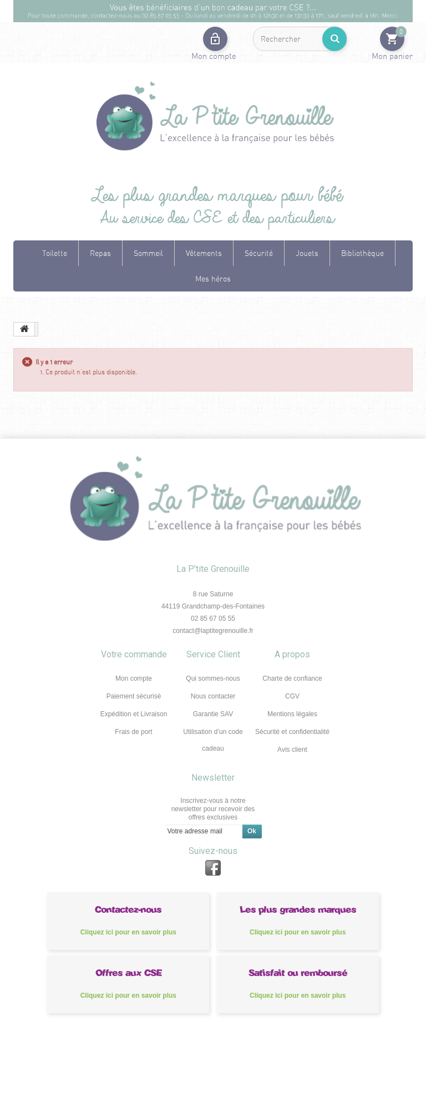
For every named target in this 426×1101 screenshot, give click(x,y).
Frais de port (133, 732)
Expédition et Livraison (134, 714)
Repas (100, 253)
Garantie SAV (213, 714)
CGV (292, 696)
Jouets (307, 253)
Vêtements (204, 253)
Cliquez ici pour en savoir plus (128, 932)
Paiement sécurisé (133, 696)
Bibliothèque (362, 253)
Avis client (292, 749)
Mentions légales (292, 714)
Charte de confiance (292, 678)
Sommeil (148, 253)
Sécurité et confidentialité (292, 732)
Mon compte (133, 678)
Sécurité (259, 253)
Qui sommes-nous (213, 678)
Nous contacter (213, 696)
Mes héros (213, 279)
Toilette (54, 253)
